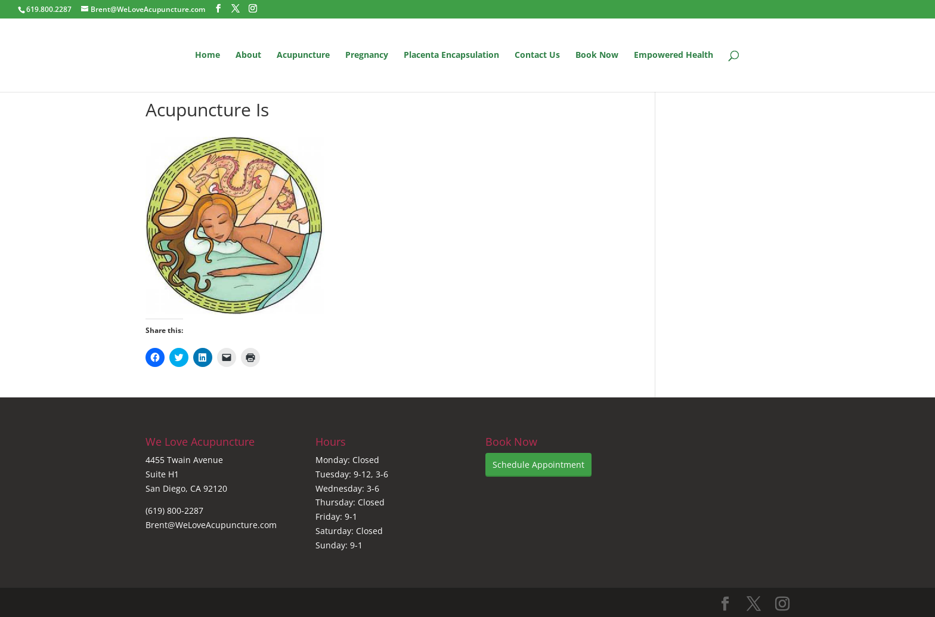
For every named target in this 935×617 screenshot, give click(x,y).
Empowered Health (673, 55)
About (248, 55)
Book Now (596, 55)
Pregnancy (366, 55)
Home (207, 55)
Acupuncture (303, 55)
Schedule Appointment (538, 464)
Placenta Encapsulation (451, 55)
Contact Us (537, 55)
